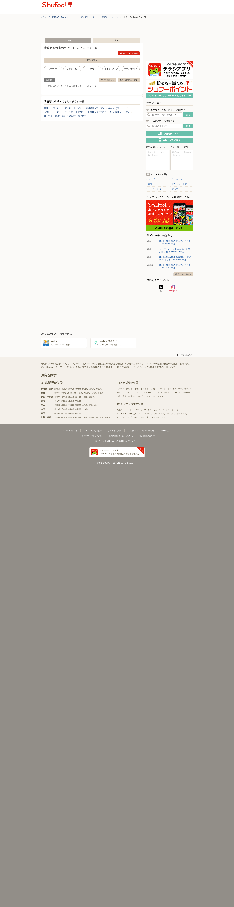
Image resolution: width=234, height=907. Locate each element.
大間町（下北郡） (53, 112)
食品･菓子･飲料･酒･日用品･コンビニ (141, 389)
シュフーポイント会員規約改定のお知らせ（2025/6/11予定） (175, 250)
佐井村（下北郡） (117, 108)
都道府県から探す (88, 17)
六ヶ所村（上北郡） (74, 112)
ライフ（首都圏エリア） (177, 414)
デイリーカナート (157, 417)
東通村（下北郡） (53, 108)
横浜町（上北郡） (73, 108)
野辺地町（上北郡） (120, 112)
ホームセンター (130, 69)
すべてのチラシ (107, 80)
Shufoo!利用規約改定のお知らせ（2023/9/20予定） (175, 266)
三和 (147, 417)
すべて (174, 189)
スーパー (53, 69)
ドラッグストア (111, 69)
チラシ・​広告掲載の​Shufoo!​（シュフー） (58, 17)
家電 (92, 69)
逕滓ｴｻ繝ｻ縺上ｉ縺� (129, 80)
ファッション (72, 69)
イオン (177, 410)
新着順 (49, 80)
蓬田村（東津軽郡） (79, 116)
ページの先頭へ (185, 355)
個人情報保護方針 (147, 436)
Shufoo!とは (166, 430)
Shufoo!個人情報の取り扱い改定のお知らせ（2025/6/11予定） (175, 258)
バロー (141, 417)
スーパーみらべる (166, 410)
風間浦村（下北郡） (95, 108)
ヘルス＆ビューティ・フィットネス (148, 396)
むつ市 (115, 17)
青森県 (104, 17)
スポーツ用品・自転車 (180, 392)
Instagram (173, 288)
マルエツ (142, 414)
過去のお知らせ (183, 274)
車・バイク (165, 392)
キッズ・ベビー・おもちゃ (147, 392)
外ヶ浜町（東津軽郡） (55, 116)
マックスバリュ (150, 410)
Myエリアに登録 (129, 53)
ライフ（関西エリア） (156, 414)
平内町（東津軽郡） (97, 112)
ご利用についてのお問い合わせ (141, 430)
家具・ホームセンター (182, 389)
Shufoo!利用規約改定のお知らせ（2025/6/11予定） (175, 242)
